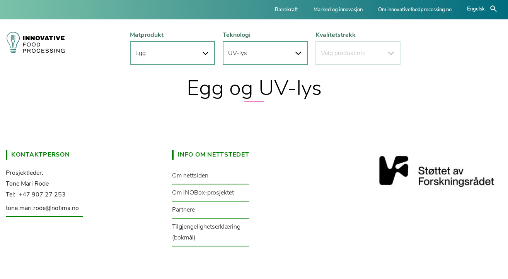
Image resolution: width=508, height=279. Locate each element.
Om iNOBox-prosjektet (203, 192)
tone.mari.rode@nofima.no (42, 208)
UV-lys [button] (237, 53)
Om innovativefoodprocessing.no (415, 9)
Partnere (183, 209)
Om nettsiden (190, 175)
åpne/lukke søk (493, 9)
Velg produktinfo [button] (343, 53)
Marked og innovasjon (338, 9)
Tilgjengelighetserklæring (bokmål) (206, 232)
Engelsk (476, 8)
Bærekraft (286, 9)
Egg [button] (140, 53)
